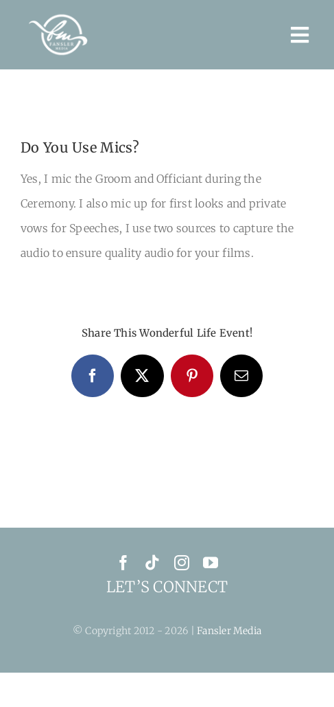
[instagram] (181, 562)
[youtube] (210, 562)
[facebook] (123, 562)
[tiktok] (152, 562)
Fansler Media (229, 631)
